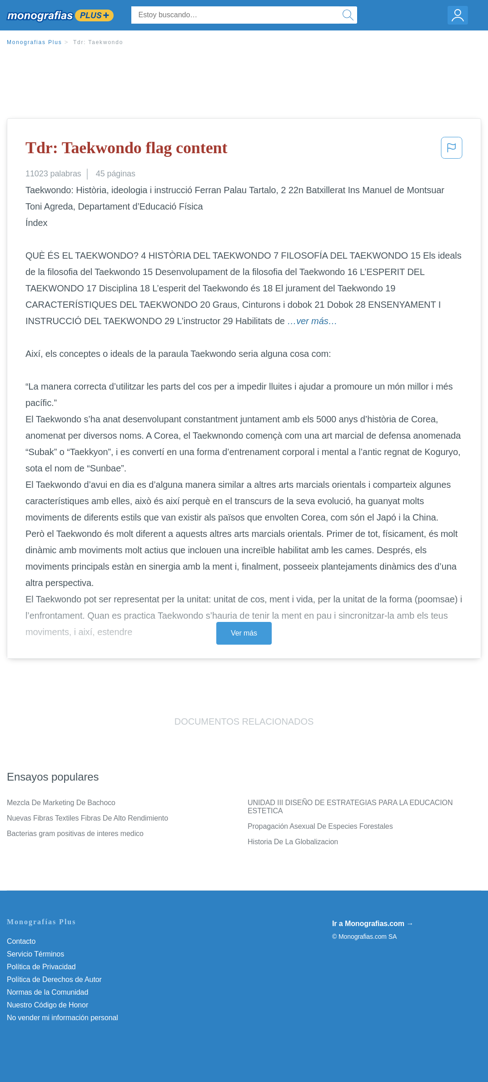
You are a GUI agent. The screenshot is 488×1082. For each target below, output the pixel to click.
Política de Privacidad (41, 967)
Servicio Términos (35, 954)
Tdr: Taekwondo (98, 42)
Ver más (244, 633)
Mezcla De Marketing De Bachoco (61, 802)
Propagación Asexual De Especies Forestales (320, 826)
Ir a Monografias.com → (372, 923)
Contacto (21, 941)
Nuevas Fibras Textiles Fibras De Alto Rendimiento (87, 818)
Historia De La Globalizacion (293, 842)
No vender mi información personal (62, 1018)
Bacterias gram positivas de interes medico (75, 833)
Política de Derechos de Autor (54, 979)
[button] (452, 150)
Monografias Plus (34, 42)
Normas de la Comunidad (47, 992)
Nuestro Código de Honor (47, 1005)
